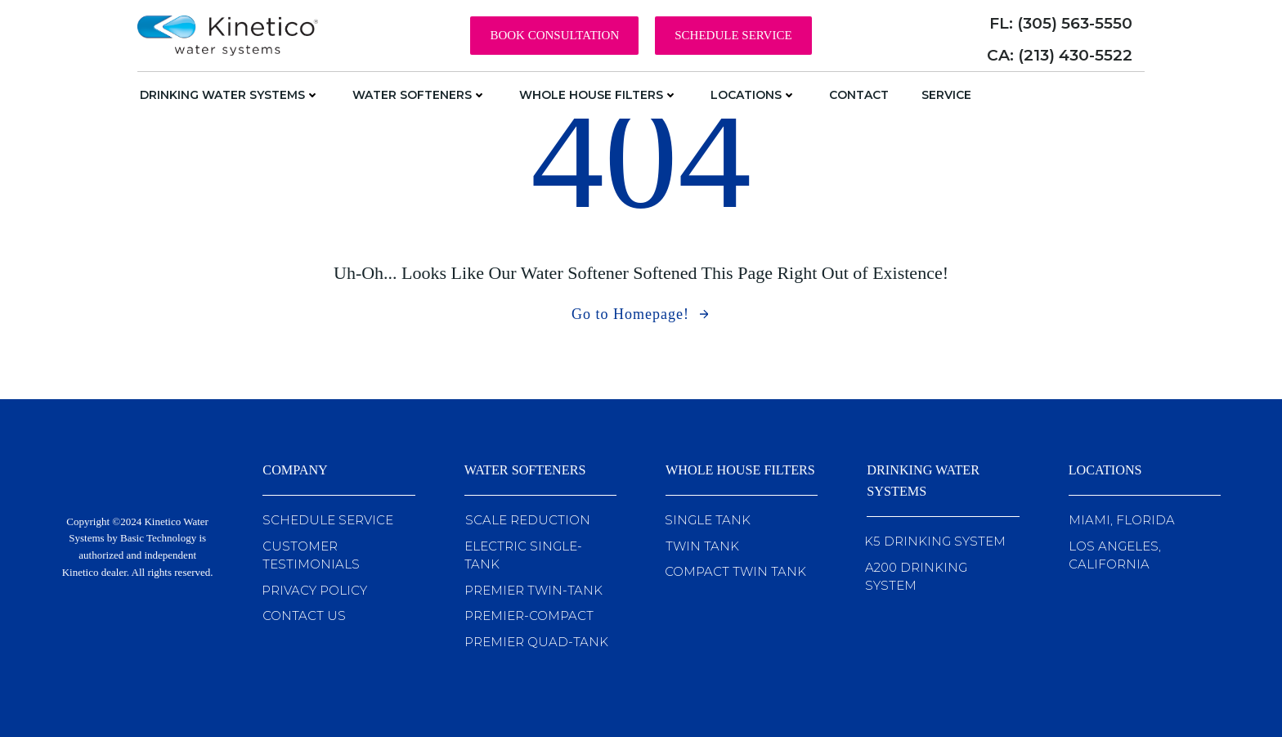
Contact (859, 95)
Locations (753, 95)
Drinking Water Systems (230, 95)
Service (946, 95)
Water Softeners (419, 95)
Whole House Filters (598, 95)
